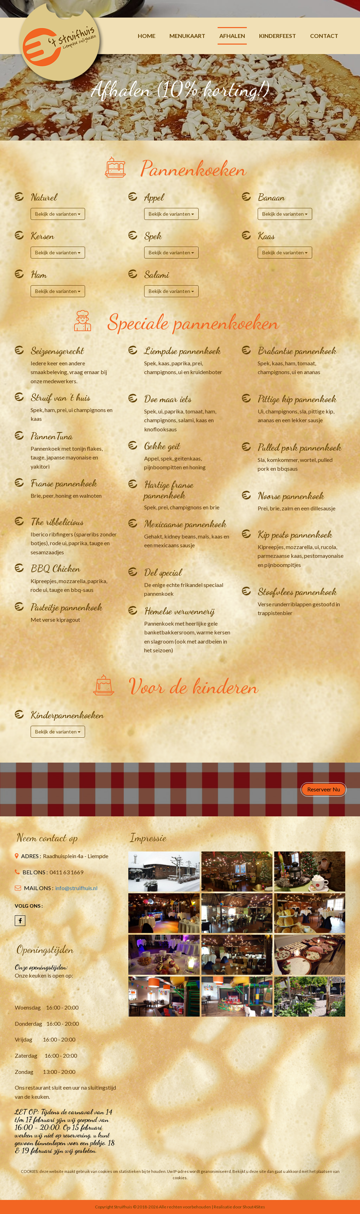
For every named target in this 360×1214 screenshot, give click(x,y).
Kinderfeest (277, 35)
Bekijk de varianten (58, 214)
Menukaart (187, 35)
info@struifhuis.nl (76, 888)
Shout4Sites (254, 1206)
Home (146, 35)
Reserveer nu (323, 789)
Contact (324, 35)
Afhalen (232, 35)
